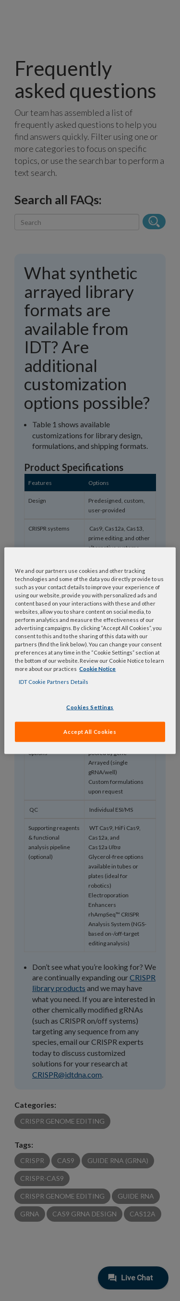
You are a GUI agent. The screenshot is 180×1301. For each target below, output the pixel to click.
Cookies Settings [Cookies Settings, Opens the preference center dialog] (90, 707)
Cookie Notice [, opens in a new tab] (97, 669)
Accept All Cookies (89, 732)
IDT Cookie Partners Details (53, 682)
